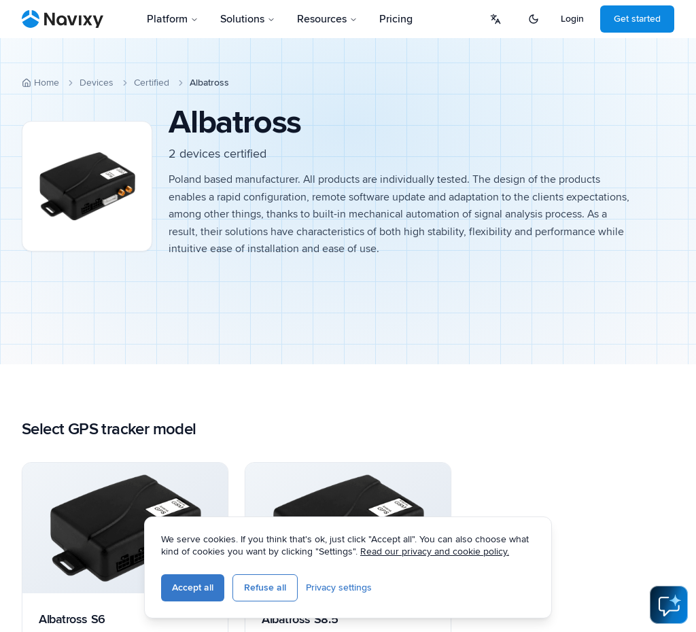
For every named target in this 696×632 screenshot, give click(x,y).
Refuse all (265, 587)
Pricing (396, 19)
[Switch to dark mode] (533, 19)
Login (572, 18)
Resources (327, 19)
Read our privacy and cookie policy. (434, 551)
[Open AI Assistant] (669, 605)
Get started (637, 18)
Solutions (247, 19)
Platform (172, 19)
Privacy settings (339, 587)
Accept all (192, 587)
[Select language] (495, 19)
